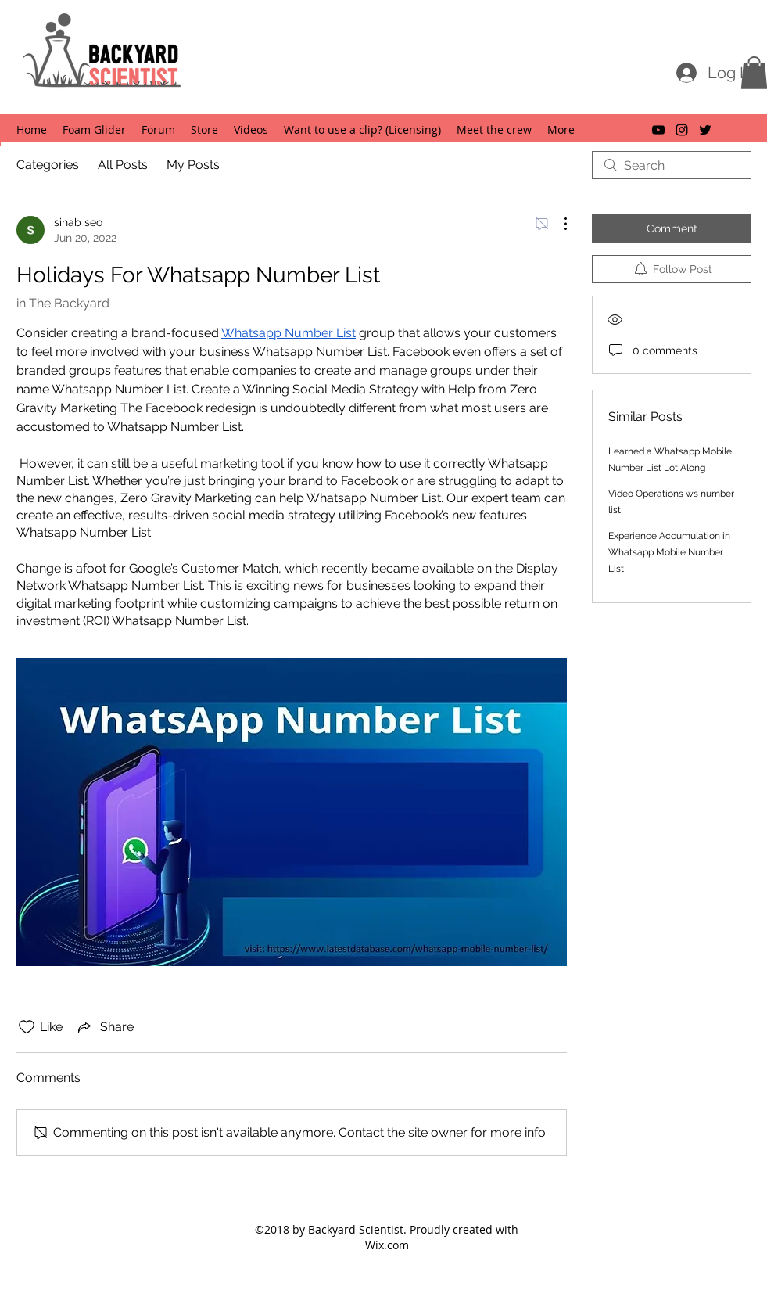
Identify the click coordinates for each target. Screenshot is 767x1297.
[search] (671, 165)
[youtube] (658, 130)
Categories (47, 164)
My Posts (193, 164)
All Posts (123, 164)
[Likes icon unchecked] (26, 1027)
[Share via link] (104, 1027)
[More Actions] (557, 223)
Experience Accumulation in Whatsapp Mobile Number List (669, 552)
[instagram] (682, 130)
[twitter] (705, 130)
